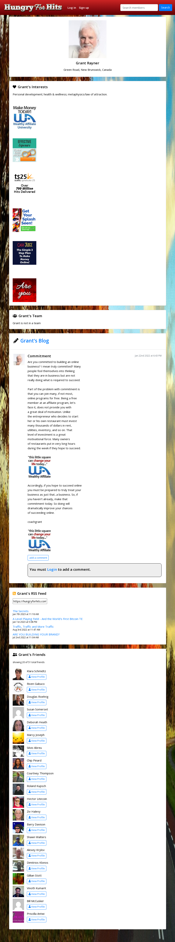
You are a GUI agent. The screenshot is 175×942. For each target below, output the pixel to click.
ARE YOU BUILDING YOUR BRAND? (36, 634)
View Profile (37, 676)
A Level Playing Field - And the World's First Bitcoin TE (48, 619)
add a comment (38, 557)
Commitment (39, 355)
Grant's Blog (34, 340)
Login (52, 569)
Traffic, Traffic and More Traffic (33, 626)
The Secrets (21, 611)
